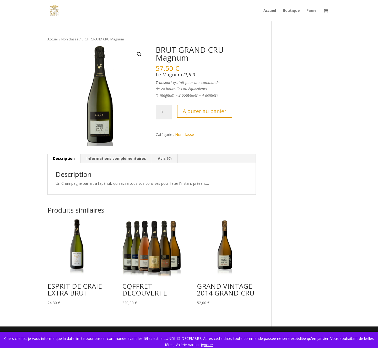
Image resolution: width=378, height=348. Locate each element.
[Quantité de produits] (163, 112)
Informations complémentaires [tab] (116, 158)
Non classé (70, 39)
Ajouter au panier (204, 111)
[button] (139, 54)
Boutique (291, 11)
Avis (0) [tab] (165, 158)
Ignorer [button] (207, 344)
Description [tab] (64, 158)
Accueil (269, 11)
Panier (312, 11)
